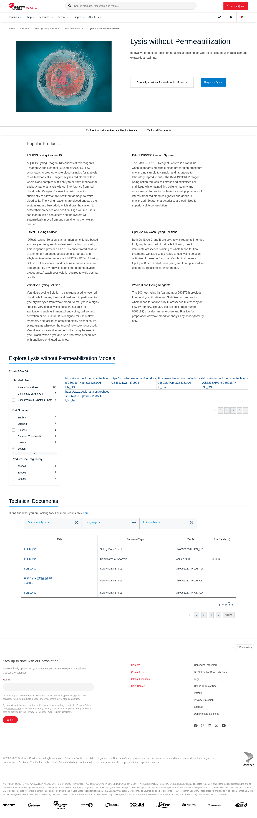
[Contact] (219, 17)
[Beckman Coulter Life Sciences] (60, 806)
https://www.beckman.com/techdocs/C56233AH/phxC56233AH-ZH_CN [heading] (225, 383)
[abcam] (9, 805)
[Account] (230, 17)
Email (6, 679)
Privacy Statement (204, 699)
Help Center (138, 686)
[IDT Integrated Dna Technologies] (137, 806)
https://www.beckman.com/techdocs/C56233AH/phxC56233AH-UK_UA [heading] (87, 396)
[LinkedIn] (209, 726)
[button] (69, 6)
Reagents (24, 28)
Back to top (244, 647)
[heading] (13, 387)
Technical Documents (159, 130)
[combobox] (130, 6)
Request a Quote (236, 6)
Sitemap (198, 706)
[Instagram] (202, 726)
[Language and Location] (242, 17)
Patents (198, 693)
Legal (197, 679)
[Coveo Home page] (227, 605)
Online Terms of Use (205, 686)
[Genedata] (86, 806)
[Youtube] (224, 726)
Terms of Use (14, 708)
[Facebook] (196, 726)
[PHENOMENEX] (214, 805)
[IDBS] (112, 805)
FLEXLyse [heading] (30, 548)
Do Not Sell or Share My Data (210, 672)
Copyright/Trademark (205, 665)
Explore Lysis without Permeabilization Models (111, 130)
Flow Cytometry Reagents (46, 28)
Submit (10, 719)
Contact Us (137, 672)
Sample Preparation (73, 28)
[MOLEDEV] (189, 805)
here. (86, 513)
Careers (135, 665)
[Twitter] (216, 726)
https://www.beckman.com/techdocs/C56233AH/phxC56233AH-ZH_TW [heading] (179, 383)
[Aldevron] (34, 805)
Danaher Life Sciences (206, 713)
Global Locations (140, 679)
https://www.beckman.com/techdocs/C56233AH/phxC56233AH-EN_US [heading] (87, 383)
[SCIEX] (240, 805)
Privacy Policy (84, 705)
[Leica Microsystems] (163, 805)
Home (12, 28)
